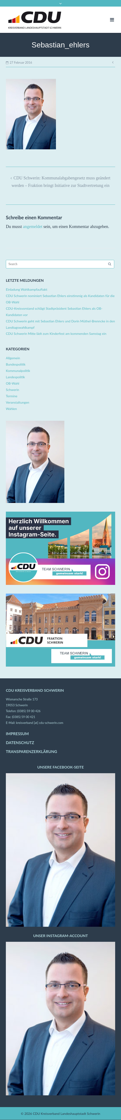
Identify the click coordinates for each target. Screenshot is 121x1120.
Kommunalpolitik (18, 371)
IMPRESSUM (17, 733)
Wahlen (11, 409)
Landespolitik (15, 377)
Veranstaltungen (17, 402)
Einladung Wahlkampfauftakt (26, 289)
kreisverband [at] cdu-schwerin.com (39, 723)
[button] (8, 1111)
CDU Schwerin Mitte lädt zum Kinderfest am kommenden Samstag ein (56, 334)
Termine (11, 396)
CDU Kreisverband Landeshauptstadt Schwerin (66, 1114)
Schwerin (12, 390)
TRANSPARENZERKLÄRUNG (31, 751)
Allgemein (13, 358)
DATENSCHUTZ (20, 742)
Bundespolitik (16, 364)
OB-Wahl (12, 383)
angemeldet (32, 226)
